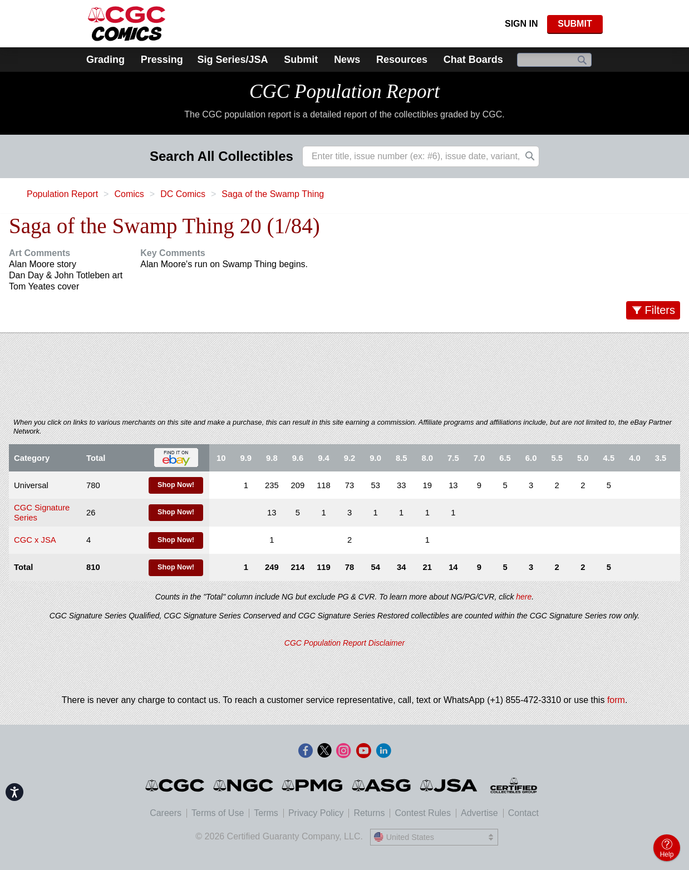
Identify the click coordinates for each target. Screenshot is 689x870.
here (523, 596)
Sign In (521, 23)
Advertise (479, 813)
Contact (523, 813)
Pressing (162, 59)
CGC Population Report (344, 91)
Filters (660, 310)
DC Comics (182, 194)
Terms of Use (217, 813)
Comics (129, 194)
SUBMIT (575, 23)
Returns (369, 813)
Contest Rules (423, 813)
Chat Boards (473, 59)
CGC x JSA (35, 539)
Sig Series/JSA (232, 59)
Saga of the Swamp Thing (273, 194)
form (616, 700)
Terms (266, 813)
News (347, 59)
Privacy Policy (316, 813)
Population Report (62, 194)
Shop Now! (176, 485)
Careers (165, 813)
